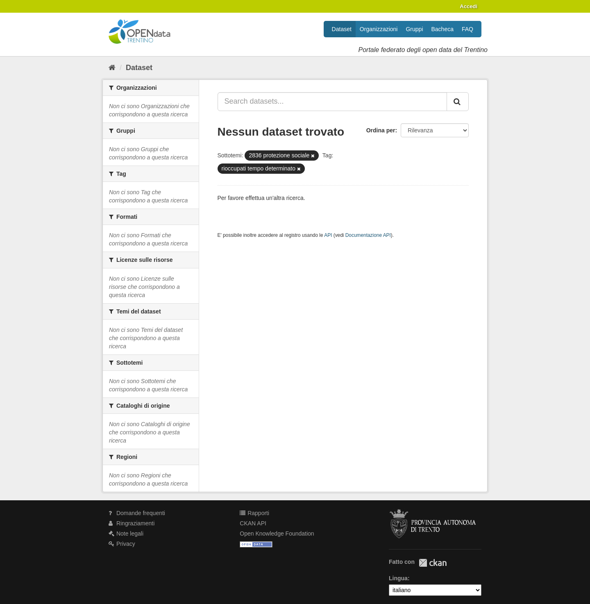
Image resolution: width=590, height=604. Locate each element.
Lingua (398, 578)
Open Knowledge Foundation (277, 533)
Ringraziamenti (131, 523)
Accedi (468, 6)
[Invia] (458, 101)
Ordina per (380, 130)
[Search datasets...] (332, 101)
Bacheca (442, 29)
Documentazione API (368, 235)
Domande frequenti (137, 513)
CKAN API (253, 523)
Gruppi (414, 29)
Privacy (122, 543)
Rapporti (254, 513)
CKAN (433, 563)
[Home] (112, 68)
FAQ (467, 29)
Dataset (342, 29)
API (328, 235)
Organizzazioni (379, 29)
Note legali (126, 533)
